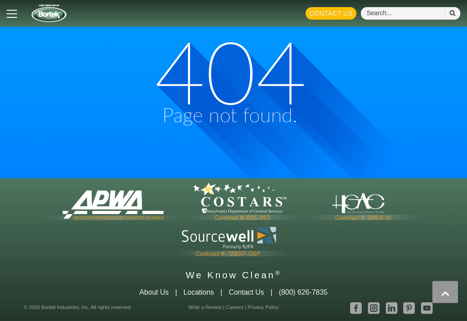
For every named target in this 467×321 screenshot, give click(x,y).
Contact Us (331, 13)
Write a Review (205, 307)
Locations (198, 292)
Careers (235, 307)
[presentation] (445, 292)
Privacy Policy (263, 307)
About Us (154, 292)
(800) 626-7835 (303, 292)
